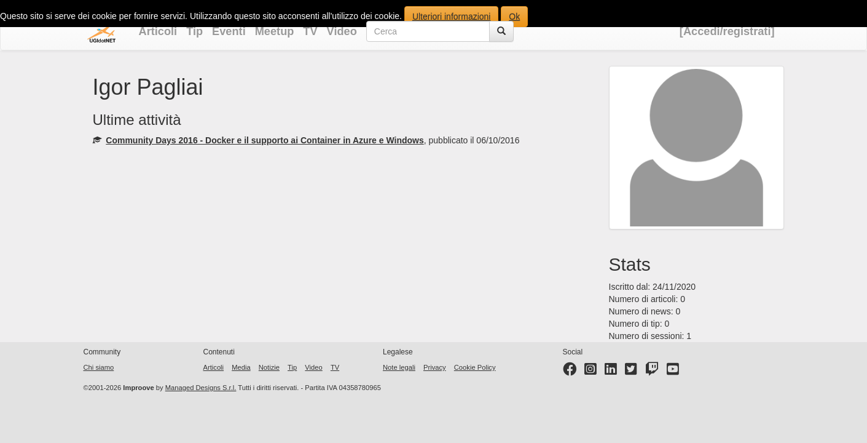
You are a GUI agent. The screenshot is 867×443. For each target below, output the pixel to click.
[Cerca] (501, 31)
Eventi (229, 31)
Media (241, 367)
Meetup (274, 31)
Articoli (158, 31)
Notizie (269, 367)
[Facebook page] (569, 371)
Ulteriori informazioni (451, 17)
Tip (194, 31)
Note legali (399, 367)
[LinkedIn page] (611, 371)
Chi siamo (99, 367)
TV (310, 31)
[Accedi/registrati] (727, 31)
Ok (514, 17)
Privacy (434, 367)
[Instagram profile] (590, 371)
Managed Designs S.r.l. (201, 387)
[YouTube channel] (673, 371)
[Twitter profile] (631, 371)
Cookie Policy (475, 367)
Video (342, 31)
